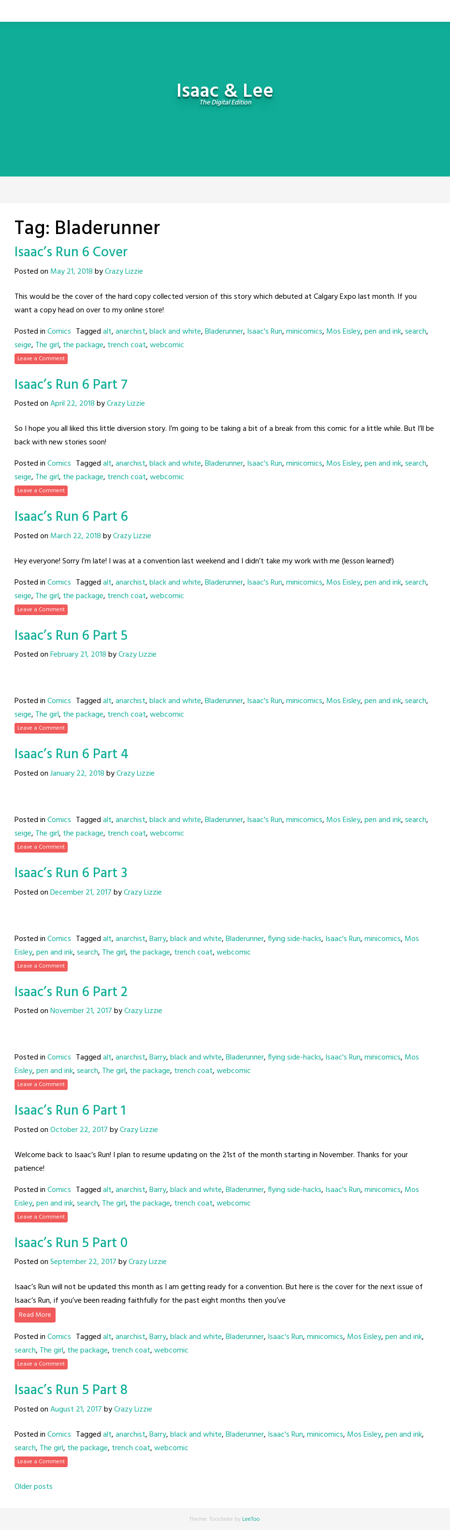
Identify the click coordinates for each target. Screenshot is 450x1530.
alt (107, 331)
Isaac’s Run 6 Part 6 (71, 517)
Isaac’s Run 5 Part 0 (71, 1243)
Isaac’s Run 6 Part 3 (71, 873)
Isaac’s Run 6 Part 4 (72, 754)
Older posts (34, 1487)
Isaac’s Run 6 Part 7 (71, 385)
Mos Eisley (343, 331)
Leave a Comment (41, 359)
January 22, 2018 (77, 773)
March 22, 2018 (75, 536)
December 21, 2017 (81, 892)
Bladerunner (224, 331)
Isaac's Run (264, 331)
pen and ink (382, 331)
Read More (35, 1315)
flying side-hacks (294, 939)
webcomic (167, 345)
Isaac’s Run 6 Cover (71, 253)
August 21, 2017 (76, 1409)
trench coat (126, 345)
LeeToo (251, 1519)
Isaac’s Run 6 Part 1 (70, 1111)
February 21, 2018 (78, 654)
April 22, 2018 (72, 403)
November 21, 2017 (81, 1011)
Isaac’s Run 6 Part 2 (71, 992)
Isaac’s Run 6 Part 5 (71, 636)
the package (83, 345)
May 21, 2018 (71, 271)
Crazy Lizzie (124, 271)
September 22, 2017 (83, 1262)
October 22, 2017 (79, 1130)
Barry (157, 939)
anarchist (130, 331)
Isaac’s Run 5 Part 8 (71, 1390)
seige (23, 345)
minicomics (304, 331)
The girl (47, 345)
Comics (59, 331)
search (415, 331)
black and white (175, 331)
